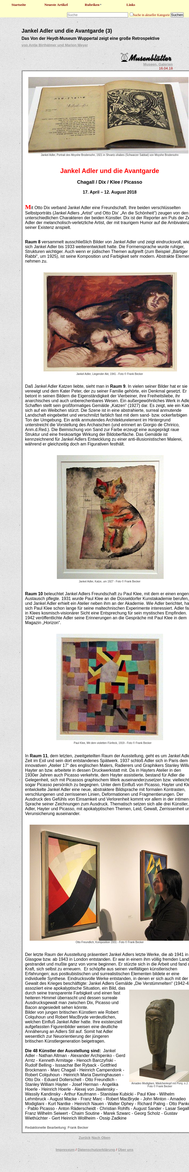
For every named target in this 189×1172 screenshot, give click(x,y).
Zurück (84, 1138)
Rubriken (93, 5)
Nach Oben (101, 1138)
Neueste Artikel (56, 5)
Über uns (125, 1150)
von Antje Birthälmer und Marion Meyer (55, 45)
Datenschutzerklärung (96, 1150)
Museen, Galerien (158, 64)
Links (131, 5)
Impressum (65, 1150)
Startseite (18, 5)
